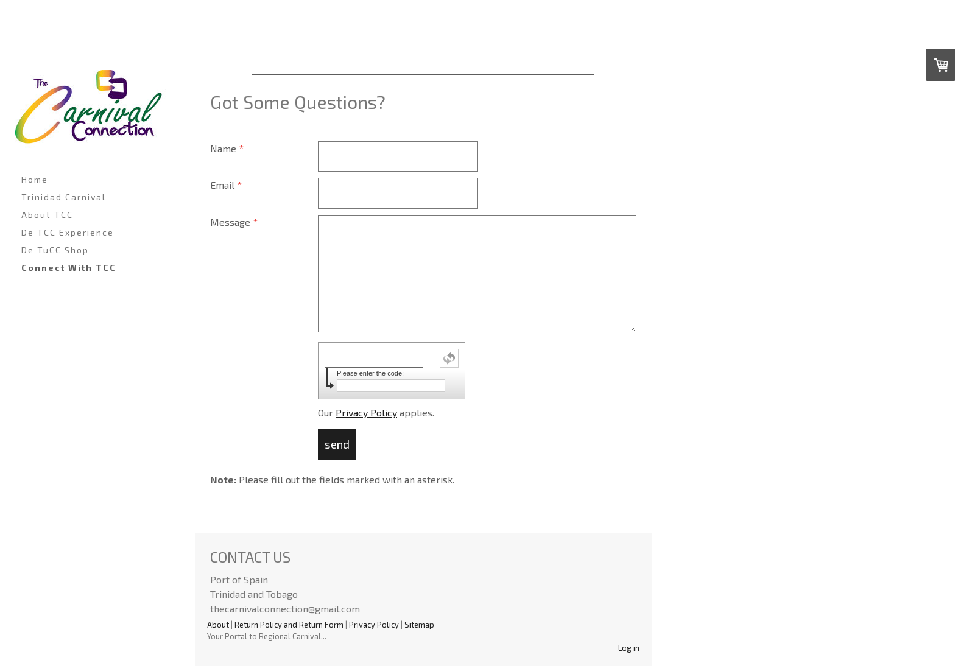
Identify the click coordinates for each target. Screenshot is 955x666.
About (218, 624)
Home (34, 179)
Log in (629, 648)
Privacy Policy (366, 412)
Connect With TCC (68, 267)
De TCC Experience (67, 232)
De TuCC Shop (55, 250)
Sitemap (419, 624)
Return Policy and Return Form (289, 624)
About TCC (47, 214)
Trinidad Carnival (63, 197)
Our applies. (376, 412)
